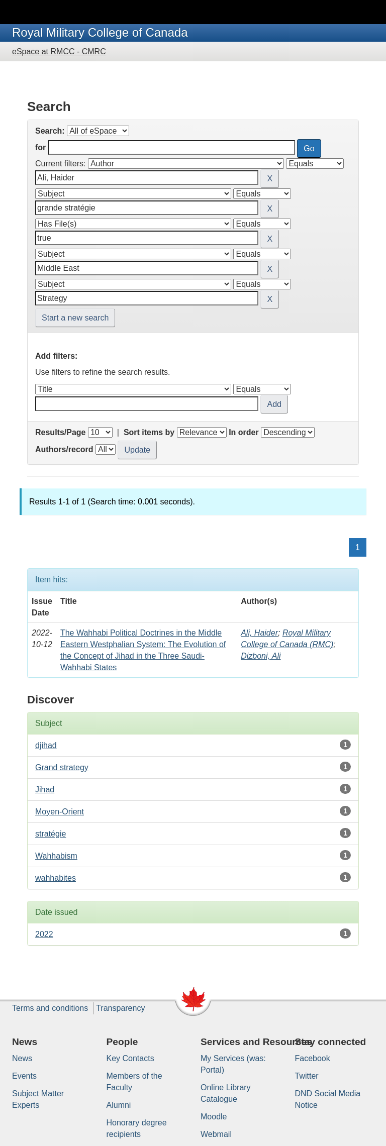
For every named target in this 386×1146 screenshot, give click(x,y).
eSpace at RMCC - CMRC (59, 51)
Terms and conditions (50, 1008)
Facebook (312, 1058)
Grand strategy (61, 767)
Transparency (120, 1008)
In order (244, 432)
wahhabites (55, 878)
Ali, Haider (259, 633)
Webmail (216, 1134)
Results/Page (60, 432)
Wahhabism (56, 856)
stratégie (50, 833)
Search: (50, 131)
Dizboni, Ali (260, 656)
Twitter (307, 1076)
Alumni (119, 1105)
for (40, 147)
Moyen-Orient (59, 811)
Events (24, 1076)
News (22, 1058)
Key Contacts (130, 1058)
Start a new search (75, 318)
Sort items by (149, 432)
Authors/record (64, 449)
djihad (46, 745)
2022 (44, 934)
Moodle (214, 1116)
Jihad (44, 789)
